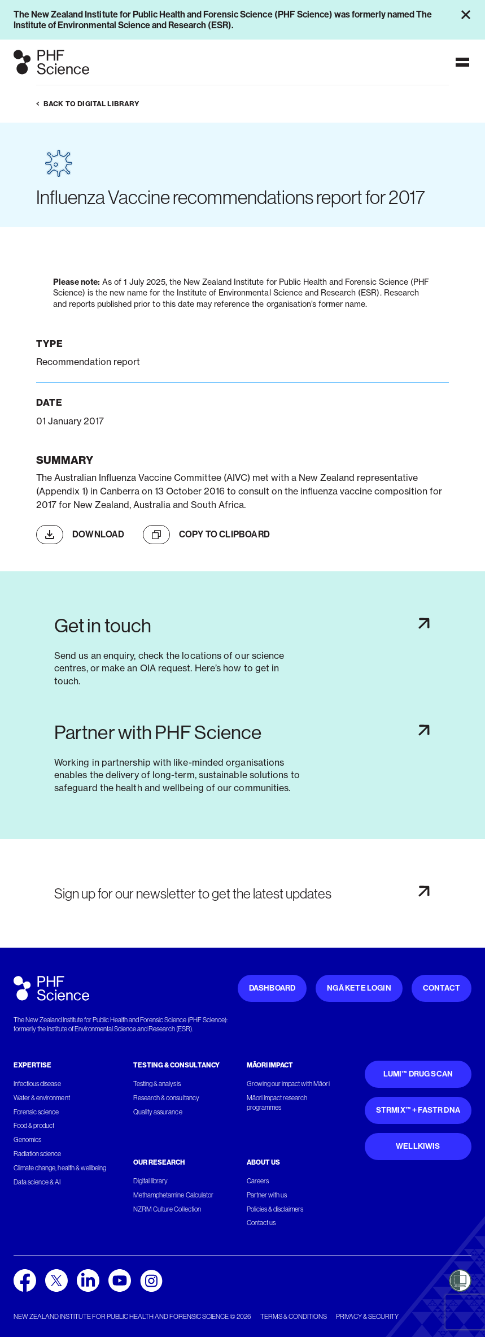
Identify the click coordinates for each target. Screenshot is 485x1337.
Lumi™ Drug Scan (418, 1074)
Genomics (27, 1140)
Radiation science (38, 1154)
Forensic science (36, 1112)
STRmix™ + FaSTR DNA (418, 1110)
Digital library (150, 1181)
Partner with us (267, 1195)
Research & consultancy (166, 1098)
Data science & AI (37, 1182)
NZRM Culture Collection (167, 1209)
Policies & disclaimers (275, 1209)
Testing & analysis (157, 1084)
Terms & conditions (293, 1317)
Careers (258, 1181)
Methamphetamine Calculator (173, 1195)
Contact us (261, 1223)
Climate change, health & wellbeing (60, 1168)
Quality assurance (157, 1112)
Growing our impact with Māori (288, 1084)
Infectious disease (37, 1084)
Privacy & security (367, 1317)
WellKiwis (418, 1146)
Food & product (34, 1126)
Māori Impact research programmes (277, 1103)
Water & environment (42, 1098)
